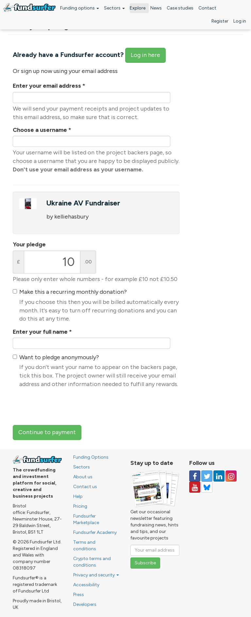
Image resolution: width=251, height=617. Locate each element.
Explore (137, 8)
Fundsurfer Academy (95, 532)
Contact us (85, 486)
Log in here (145, 55)
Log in (239, 21)
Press (78, 594)
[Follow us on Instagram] (231, 476)
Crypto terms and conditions (92, 562)
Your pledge (29, 244)
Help (78, 496)
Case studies (180, 8)
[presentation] (62, 405)
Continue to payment (47, 432)
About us (82, 477)
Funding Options (91, 457)
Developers (84, 604)
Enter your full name (42, 331)
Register (219, 21)
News (156, 8)
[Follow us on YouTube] (194, 487)
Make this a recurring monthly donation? (73, 291)
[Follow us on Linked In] (219, 476)
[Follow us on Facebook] (194, 476)
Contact (207, 8)
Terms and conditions (84, 545)
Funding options (79, 8)
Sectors (114, 8)
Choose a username (42, 129)
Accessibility (86, 585)
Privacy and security (96, 575)
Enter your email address (49, 85)
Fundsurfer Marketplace (86, 519)
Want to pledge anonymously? (59, 357)
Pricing (80, 506)
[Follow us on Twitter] (206, 476)
